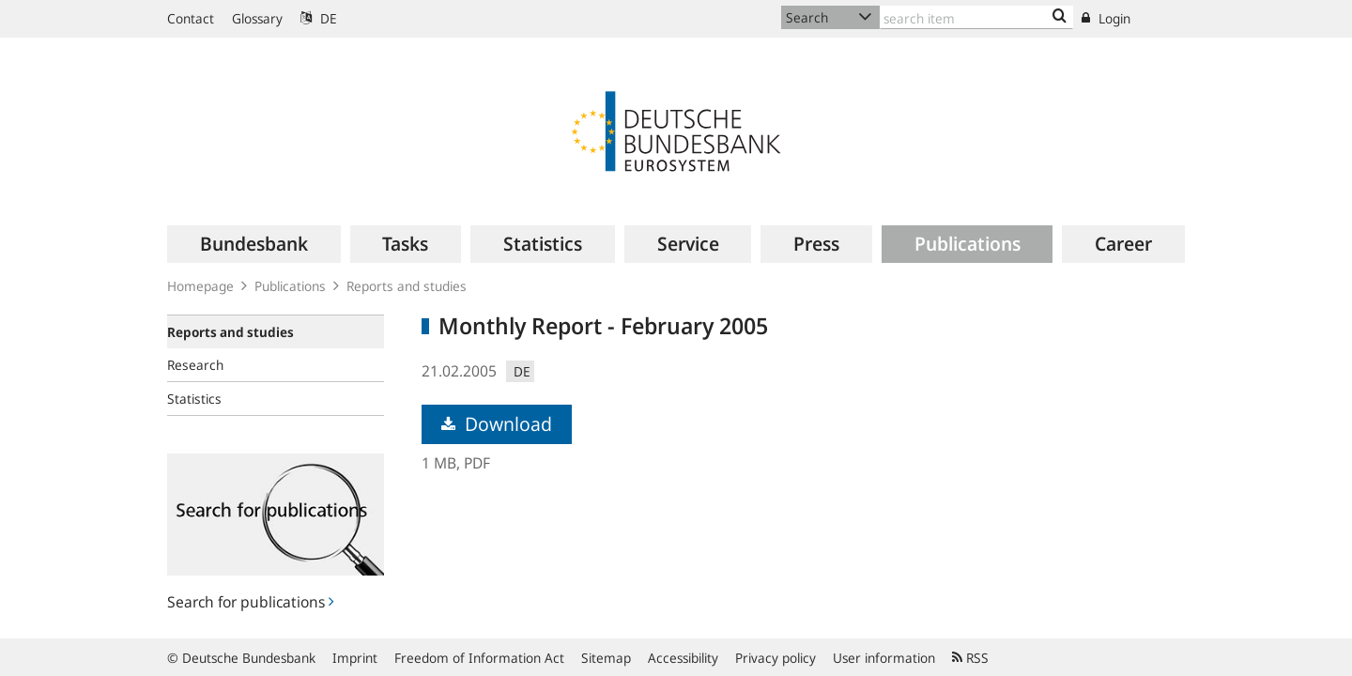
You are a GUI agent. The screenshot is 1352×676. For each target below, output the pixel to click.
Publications (290, 286)
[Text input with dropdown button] (976, 17)
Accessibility (683, 658)
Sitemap (606, 658)
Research (195, 365)
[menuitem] (254, 244)
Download (496, 424)
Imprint (354, 658)
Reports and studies (406, 286)
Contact (190, 18)
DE (318, 18)
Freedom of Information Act (479, 658)
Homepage (200, 286)
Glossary (257, 18)
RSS (970, 658)
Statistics (194, 398)
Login (1106, 18)
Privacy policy (775, 658)
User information (884, 658)
